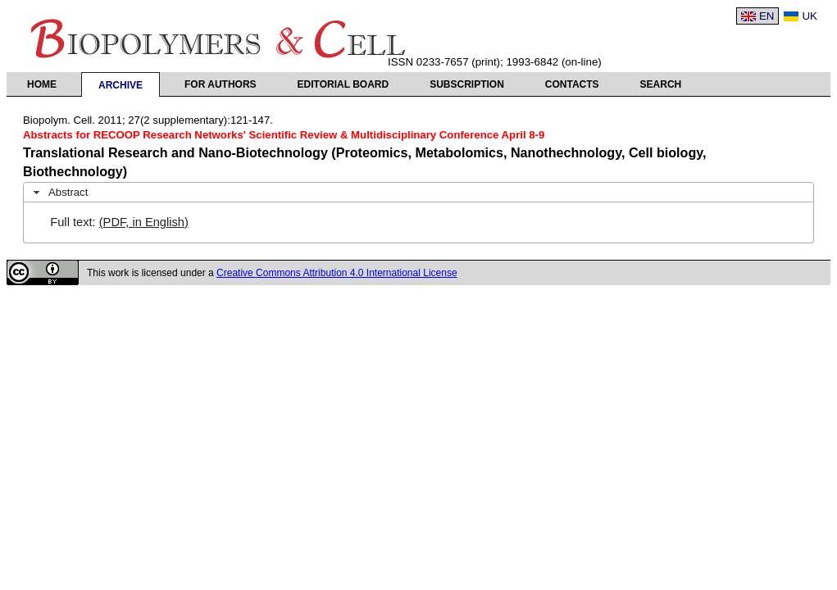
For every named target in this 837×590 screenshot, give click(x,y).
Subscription (467, 84)
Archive (120, 85)
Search (661, 84)
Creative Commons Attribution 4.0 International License (336, 273)
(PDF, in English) (144, 222)
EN (767, 16)
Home (42, 84)
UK (809, 16)
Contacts (572, 84)
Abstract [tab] (59, 192)
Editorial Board (343, 84)
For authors (220, 84)
